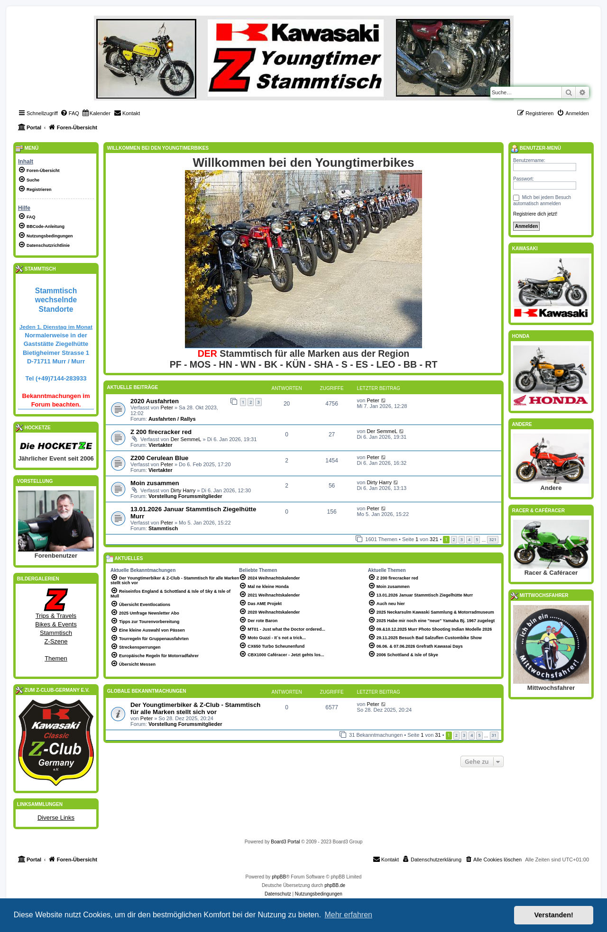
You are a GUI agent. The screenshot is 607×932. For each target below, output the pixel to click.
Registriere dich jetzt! (535, 214)
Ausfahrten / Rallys (172, 419)
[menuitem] (69, 113)
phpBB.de (334, 885)
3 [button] (461, 539)
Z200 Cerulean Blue (159, 457)
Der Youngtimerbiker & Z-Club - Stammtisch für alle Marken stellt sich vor (195, 708)
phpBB (279, 876)
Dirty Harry (183, 490)
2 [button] (454, 539)
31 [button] (494, 735)
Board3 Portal (285, 841)
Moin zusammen (154, 483)
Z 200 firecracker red (161, 431)
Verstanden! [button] (553, 915)
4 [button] (469, 539)
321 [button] (492, 539)
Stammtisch (163, 528)
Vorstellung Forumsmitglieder (185, 496)
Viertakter (160, 445)
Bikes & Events (55, 624)
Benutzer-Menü (536, 149)
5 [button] (477, 539)
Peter (167, 407)
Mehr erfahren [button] (348, 915)
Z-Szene (55, 641)
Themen (56, 658)
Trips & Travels (56, 615)
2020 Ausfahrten (154, 401)
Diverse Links (55, 817)
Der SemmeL (186, 439)
